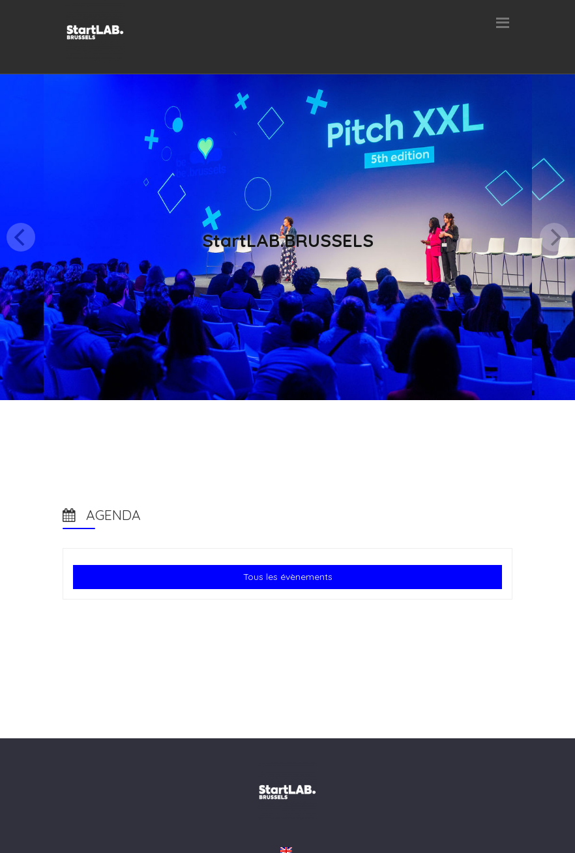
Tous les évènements (287, 577)
